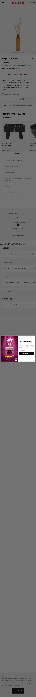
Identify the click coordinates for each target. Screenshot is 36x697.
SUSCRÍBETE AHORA (26, 353)
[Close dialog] (34, 337)
